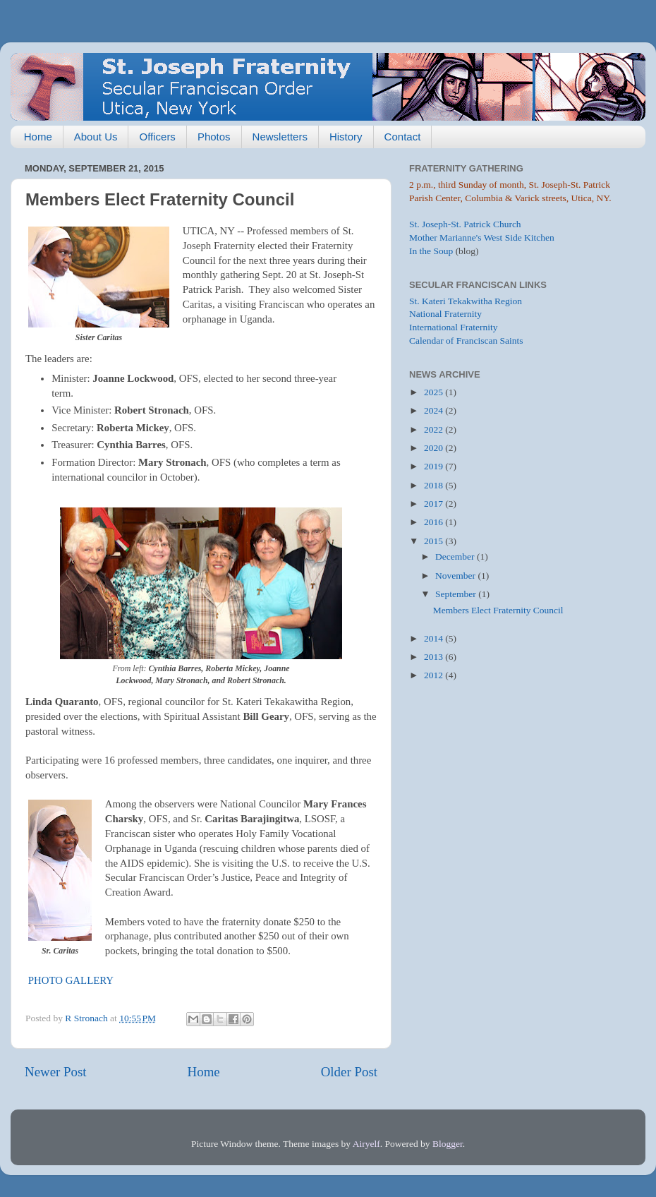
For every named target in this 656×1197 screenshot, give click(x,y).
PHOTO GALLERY (71, 980)
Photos (214, 137)
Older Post (349, 1071)
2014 (434, 638)
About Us (96, 137)
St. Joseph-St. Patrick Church (465, 224)
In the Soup (431, 251)
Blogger (447, 1143)
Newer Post (56, 1071)
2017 (434, 503)
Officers (157, 137)
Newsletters (280, 137)
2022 (434, 429)
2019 (434, 466)
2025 (434, 392)
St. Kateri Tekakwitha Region (465, 301)
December (456, 556)
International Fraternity (453, 327)
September (456, 594)
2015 (434, 541)
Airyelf (366, 1143)
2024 (434, 410)
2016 (434, 522)
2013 (434, 656)
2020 (434, 448)
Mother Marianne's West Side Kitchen (481, 237)
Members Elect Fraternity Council (498, 610)
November (456, 575)
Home (38, 137)
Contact (402, 137)
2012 (434, 675)
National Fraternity (445, 313)
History (346, 137)
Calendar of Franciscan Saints (466, 340)
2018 (434, 485)
